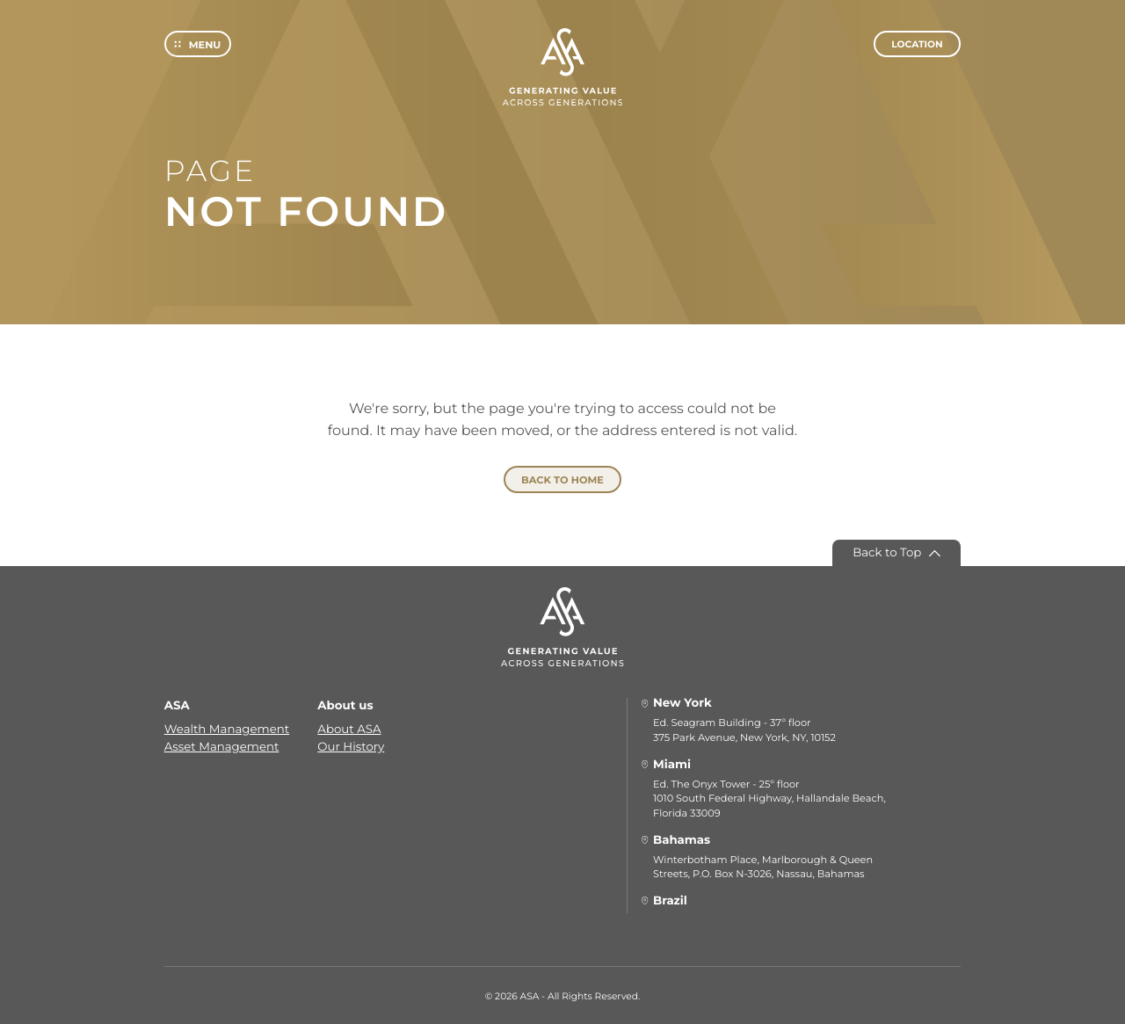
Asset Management (221, 745)
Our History (350, 745)
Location (916, 51)
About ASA (349, 728)
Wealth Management (226, 728)
